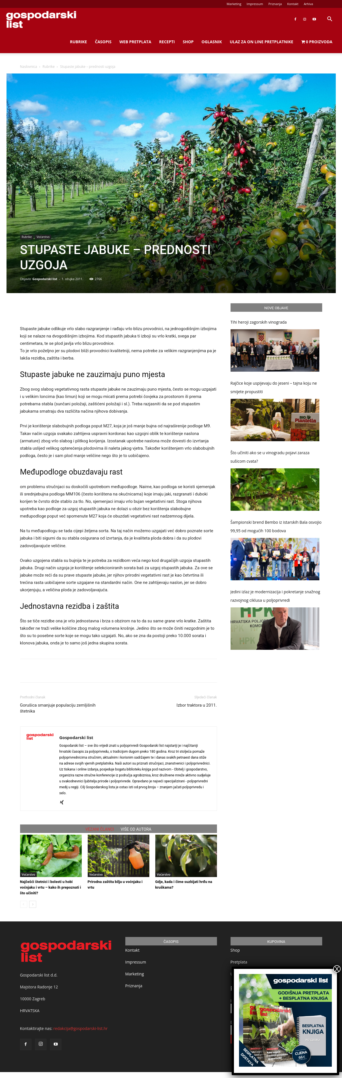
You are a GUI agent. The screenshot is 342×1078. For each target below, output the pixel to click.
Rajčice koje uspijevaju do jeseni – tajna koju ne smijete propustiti (274, 387)
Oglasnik (211, 41)
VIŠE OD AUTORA (136, 829)
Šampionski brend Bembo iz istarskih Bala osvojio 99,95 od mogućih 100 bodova (276, 526)
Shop (188, 41)
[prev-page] (23, 904)
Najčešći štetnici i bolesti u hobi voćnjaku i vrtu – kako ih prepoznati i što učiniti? (50, 887)
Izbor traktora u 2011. (197, 705)
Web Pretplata (135, 41)
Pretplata (239, 962)
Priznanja (275, 4)
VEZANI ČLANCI (99, 829)
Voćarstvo (43, 237)
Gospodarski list (44, 279)
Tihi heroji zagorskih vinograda (259, 322)
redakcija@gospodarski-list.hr (80, 1028)
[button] (329, 19)
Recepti (167, 41)
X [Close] (337, 969)
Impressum (255, 4)
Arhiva (308, 4)
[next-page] (32, 904)
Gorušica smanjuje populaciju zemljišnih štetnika (58, 708)
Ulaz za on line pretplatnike (261, 41)
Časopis (103, 41)
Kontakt (292, 4)
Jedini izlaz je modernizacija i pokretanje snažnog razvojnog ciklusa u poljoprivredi (275, 596)
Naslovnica (28, 66)
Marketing (234, 4)
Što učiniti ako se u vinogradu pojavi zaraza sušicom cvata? (270, 457)
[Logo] (41, 19)
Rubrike (78, 41)
